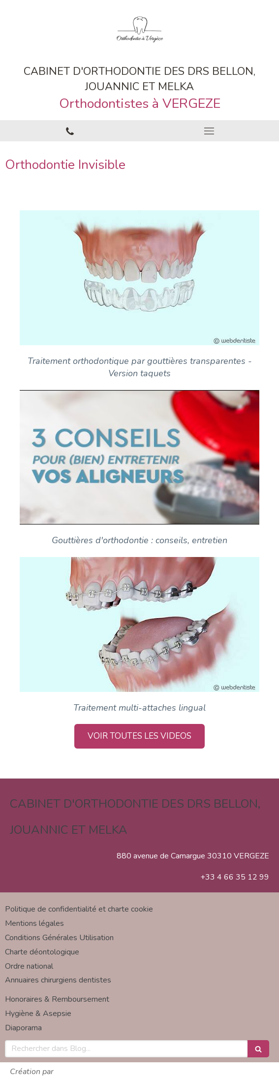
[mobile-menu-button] (209, 131)
